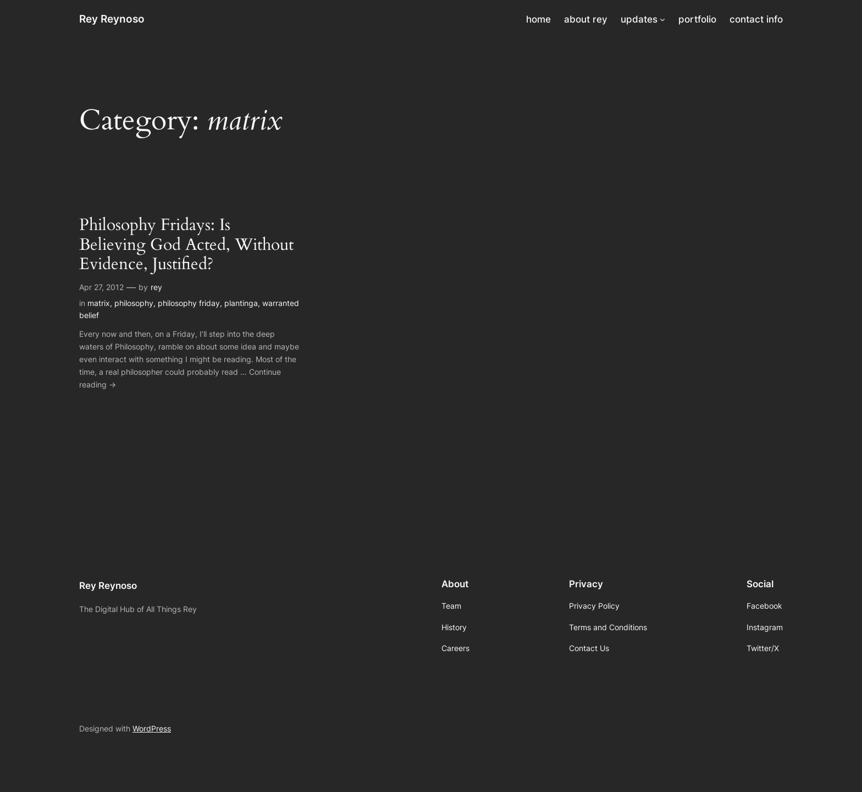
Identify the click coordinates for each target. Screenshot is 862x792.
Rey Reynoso (112, 18)
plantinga (241, 303)
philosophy (133, 303)
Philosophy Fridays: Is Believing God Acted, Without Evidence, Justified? (186, 245)
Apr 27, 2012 (101, 287)
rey (156, 287)
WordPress (151, 728)
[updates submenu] (662, 19)
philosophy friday (189, 303)
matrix (98, 303)
